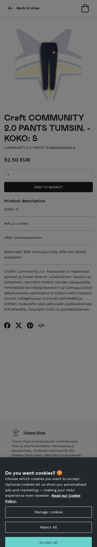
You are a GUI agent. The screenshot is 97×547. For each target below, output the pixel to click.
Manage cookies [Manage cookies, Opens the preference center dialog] (48, 514)
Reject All (48, 529)
